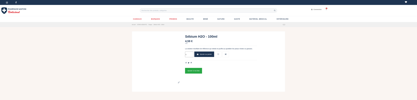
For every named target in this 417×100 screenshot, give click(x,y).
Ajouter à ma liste (194, 71)
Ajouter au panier (204, 54)
